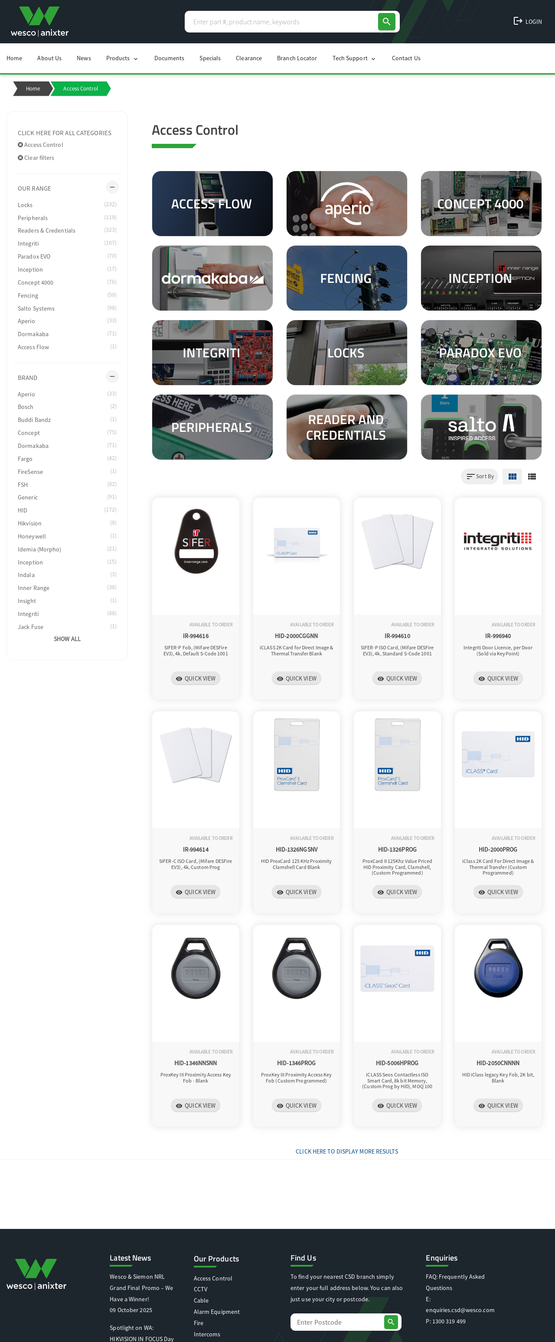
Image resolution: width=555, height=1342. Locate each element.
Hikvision (67, 522)
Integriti (67, 243)
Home (14, 58)
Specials (210, 58)
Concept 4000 (67, 282)
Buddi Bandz (67, 419)
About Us (49, 58)
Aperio (67, 320)
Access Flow (67, 346)
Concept (67, 432)
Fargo (67, 458)
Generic (67, 496)
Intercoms (207, 1334)
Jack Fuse (67, 626)
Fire (198, 1323)
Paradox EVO (67, 256)
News (84, 58)
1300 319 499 (449, 1321)
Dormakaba (67, 333)
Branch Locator (297, 58)
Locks (67, 204)
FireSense (67, 471)
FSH (67, 484)
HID (67, 509)
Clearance (249, 58)
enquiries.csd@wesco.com (460, 1310)
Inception (67, 269)
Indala (67, 574)
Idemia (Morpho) (67, 548)
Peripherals (67, 217)
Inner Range (67, 587)
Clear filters (36, 158)
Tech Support (355, 58)
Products (122, 58)
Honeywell (67, 535)
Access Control (40, 145)
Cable (201, 1300)
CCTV (200, 1289)
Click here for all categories (64, 133)
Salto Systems (67, 308)
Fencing (67, 295)
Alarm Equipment (217, 1312)
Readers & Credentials (67, 230)
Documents (169, 58)
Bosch (67, 406)
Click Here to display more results (347, 1151)
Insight (67, 600)
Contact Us (406, 58)
